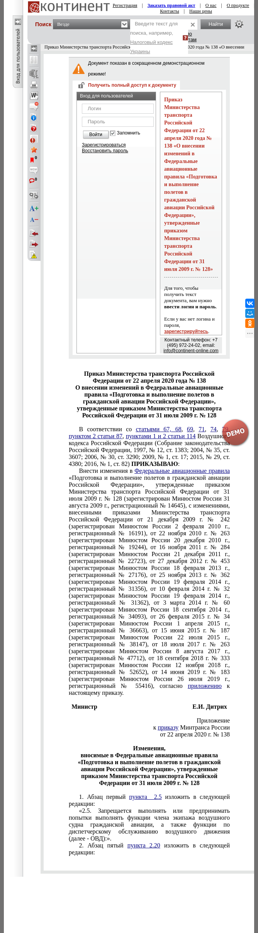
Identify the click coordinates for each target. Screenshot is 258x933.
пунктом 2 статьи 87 (95, 436)
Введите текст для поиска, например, (154, 37)
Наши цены (200, 11)
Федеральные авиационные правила (182, 470)
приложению (205, 686)
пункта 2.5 (145, 796)
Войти (95, 134)
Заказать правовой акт (171, 5)
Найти (216, 24)
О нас (211, 5)
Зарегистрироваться (104, 145)
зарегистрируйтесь (186, 331)
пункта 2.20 (143, 845)
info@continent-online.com (190, 350)
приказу (168, 727)
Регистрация (125, 5)
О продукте (238, 5)
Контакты (169, 11)
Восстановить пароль (105, 150)
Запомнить (128, 133)
